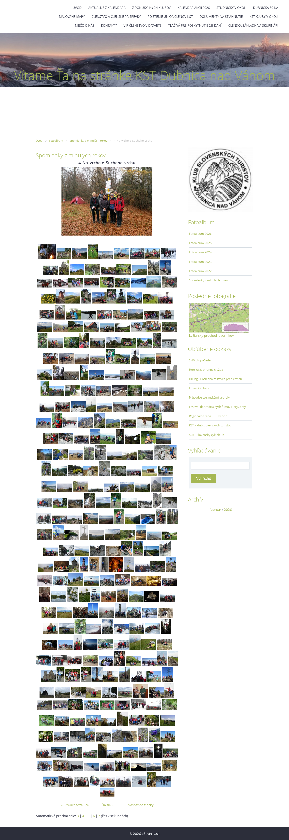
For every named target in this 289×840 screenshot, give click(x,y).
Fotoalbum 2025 (200, 243)
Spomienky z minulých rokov (88, 140)
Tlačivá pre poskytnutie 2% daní (195, 25)
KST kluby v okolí (263, 16)
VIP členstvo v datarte (143, 25)
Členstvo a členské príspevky (116, 16)
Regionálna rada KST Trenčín (208, 416)
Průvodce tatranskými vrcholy (209, 397)
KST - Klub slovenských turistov (210, 425)
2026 (228, 509)
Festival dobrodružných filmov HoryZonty (217, 407)
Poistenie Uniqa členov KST (170, 16)
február (215, 509)
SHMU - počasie (200, 360)
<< (193, 509)
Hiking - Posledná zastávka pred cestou (215, 379)
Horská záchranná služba (206, 369)
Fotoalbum (56, 140)
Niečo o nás (84, 25)
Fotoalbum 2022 (200, 271)
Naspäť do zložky (141, 805)
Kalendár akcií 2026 (194, 8)
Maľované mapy (72, 16)
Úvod (77, 8)
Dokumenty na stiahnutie (221, 16)
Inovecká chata (199, 388)
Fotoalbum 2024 (200, 252)
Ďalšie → (108, 805)
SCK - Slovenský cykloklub (206, 435)
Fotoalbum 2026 (200, 234)
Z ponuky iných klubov (151, 8)
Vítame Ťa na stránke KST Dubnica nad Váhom (144, 75)
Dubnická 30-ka (265, 8)
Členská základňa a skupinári (253, 25)
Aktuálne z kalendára (107, 8)
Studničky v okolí (231, 8)
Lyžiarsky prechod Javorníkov (211, 335)
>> (248, 509)
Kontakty (109, 25)
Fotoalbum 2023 (200, 262)
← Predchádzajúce (74, 805)
